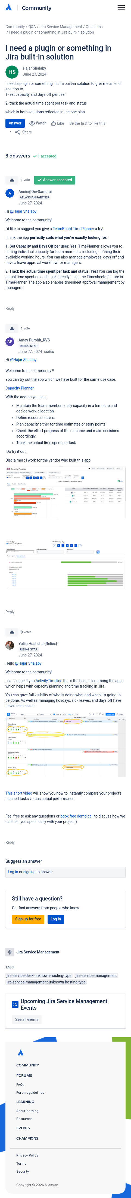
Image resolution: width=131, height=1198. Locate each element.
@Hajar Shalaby (23, 211)
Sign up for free (28, 919)
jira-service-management (96, 975)
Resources (24, 1119)
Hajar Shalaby (34, 68)
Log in (13, 872)
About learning (27, 1111)
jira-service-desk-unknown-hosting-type (39, 975)
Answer (15, 123)
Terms (21, 1163)
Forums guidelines (30, 1092)
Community (37, 7)
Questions (94, 27)
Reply (10, 308)
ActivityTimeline (49, 681)
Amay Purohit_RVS (34, 340)
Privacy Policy (27, 1155)
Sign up (29, 872)
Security (22, 1171)
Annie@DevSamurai (35, 191)
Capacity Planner (19, 388)
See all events (26, 1019)
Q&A (32, 27)
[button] (65, 492)
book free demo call (76, 816)
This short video (18, 793)
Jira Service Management (61, 27)
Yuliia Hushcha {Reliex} (37, 643)
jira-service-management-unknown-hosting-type (46, 982)
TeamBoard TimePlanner (73, 229)
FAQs (20, 1085)
